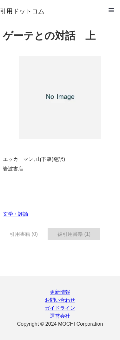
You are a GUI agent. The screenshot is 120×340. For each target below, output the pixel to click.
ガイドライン (60, 308)
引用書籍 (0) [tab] (24, 234)
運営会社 (60, 316)
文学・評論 (15, 214)
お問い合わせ (60, 300)
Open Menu (111, 10)
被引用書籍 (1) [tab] (73, 234)
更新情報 (60, 292)
